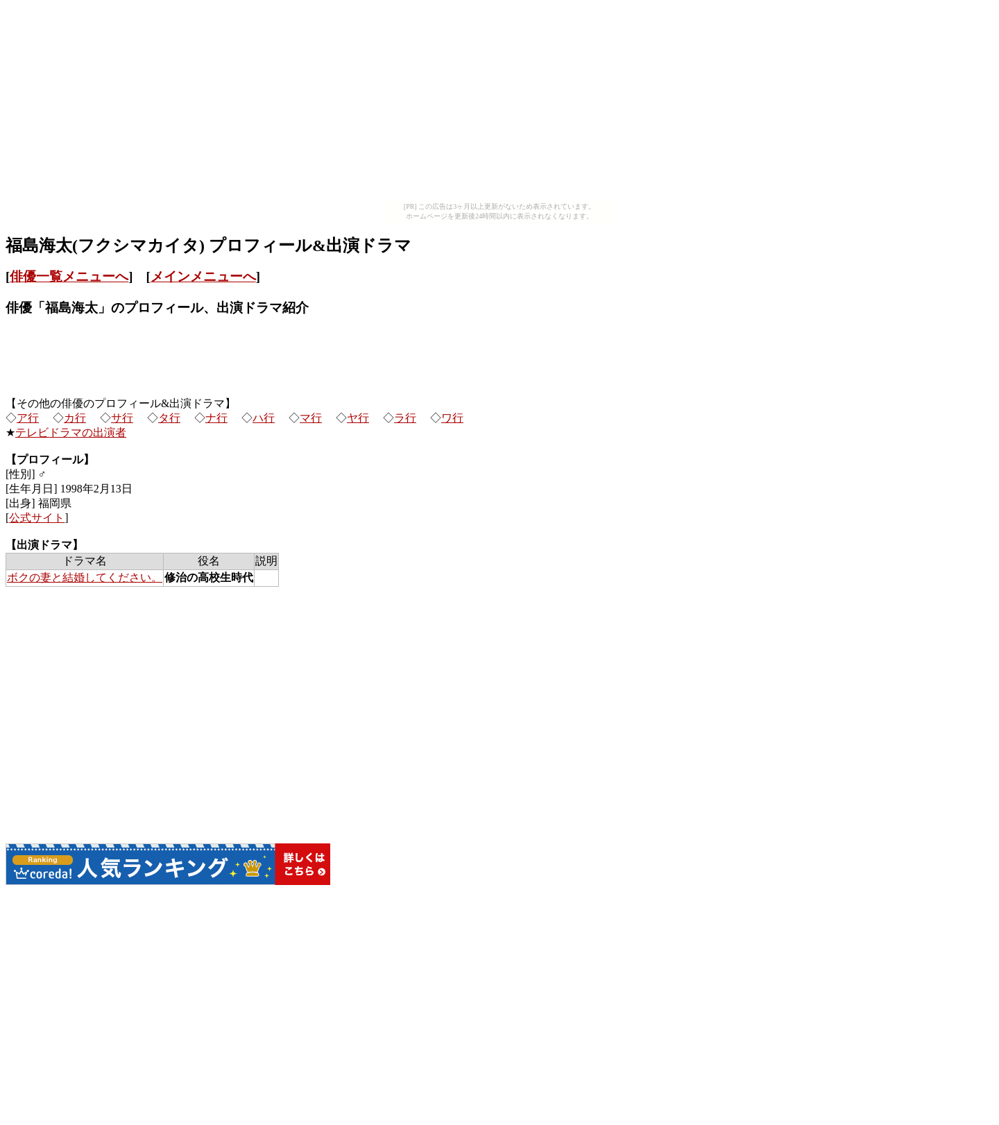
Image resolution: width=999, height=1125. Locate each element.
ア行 (28, 418)
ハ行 (264, 418)
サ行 (122, 418)
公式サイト (37, 518)
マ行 (311, 418)
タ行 (169, 418)
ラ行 (405, 418)
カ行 (75, 418)
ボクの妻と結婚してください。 (84, 577)
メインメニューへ (203, 276)
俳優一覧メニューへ (69, 276)
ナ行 (216, 418)
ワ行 (452, 418)
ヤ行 (358, 418)
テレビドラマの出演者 (70, 432)
